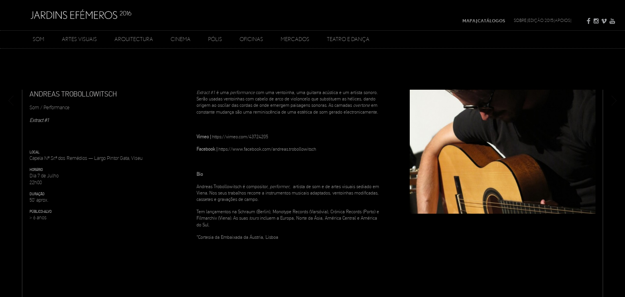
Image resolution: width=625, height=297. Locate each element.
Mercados (295, 39)
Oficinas (251, 39)
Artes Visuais (79, 39)
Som (38, 39)
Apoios (562, 20)
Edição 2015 (540, 20)
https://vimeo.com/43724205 (240, 137)
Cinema (181, 39)
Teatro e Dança (348, 39)
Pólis (215, 39)
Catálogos (491, 20)
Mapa (469, 20)
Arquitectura (133, 39)
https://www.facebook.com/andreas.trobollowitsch (267, 149)
